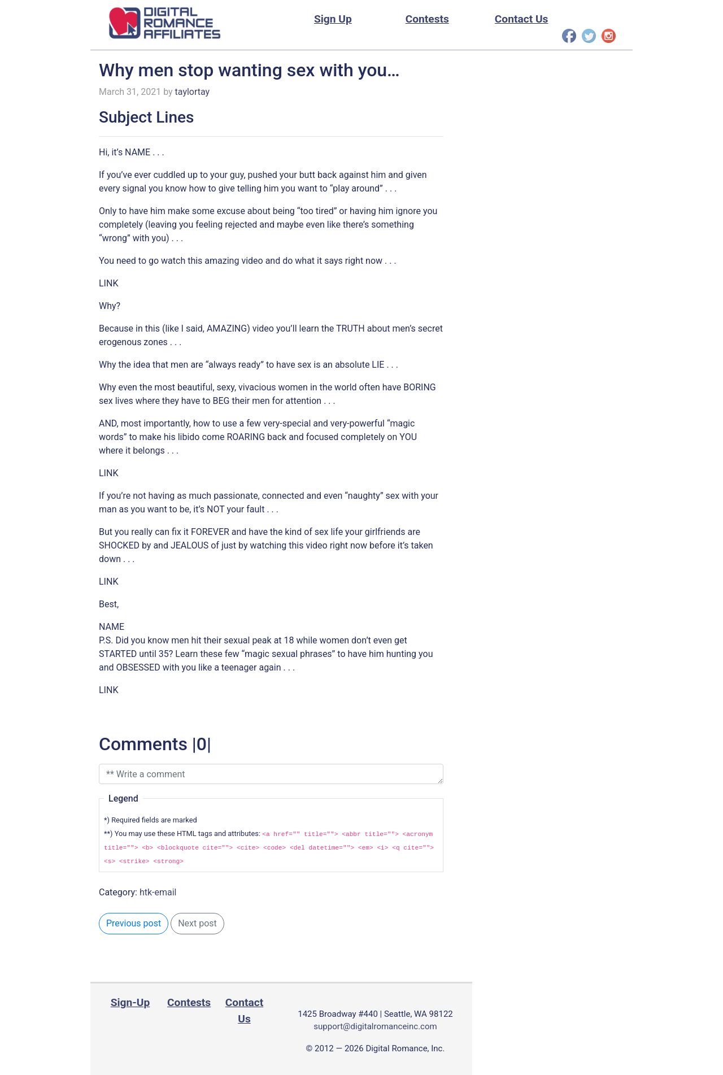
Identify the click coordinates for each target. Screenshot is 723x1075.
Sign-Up (130, 1002)
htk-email (158, 892)
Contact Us (521, 18)
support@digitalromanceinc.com (375, 1026)
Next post (197, 923)
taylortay (192, 91)
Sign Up (333, 18)
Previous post (133, 923)
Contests (427, 18)
